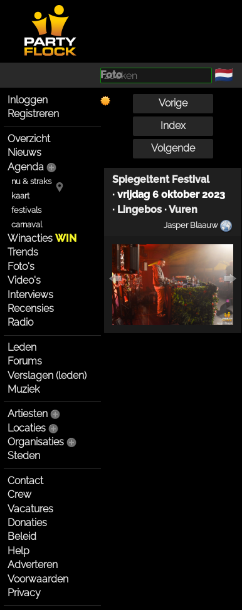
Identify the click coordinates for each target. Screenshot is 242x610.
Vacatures (30, 509)
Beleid (22, 536)
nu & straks (31, 181)
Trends (23, 252)
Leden (22, 347)
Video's (24, 280)
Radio (20, 322)
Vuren (183, 209)
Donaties (27, 523)
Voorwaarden (38, 579)
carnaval (26, 224)
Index (173, 126)
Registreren (33, 114)
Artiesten (28, 414)
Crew (19, 494)
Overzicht (29, 139)
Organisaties (36, 442)
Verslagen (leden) (47, 375)
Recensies (31, 308)
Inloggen (28, 100)
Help (18, 551)
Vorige (173, 103)
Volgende (173, 148)
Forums (25, 361)
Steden (24, 456)
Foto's (21, 266)
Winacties (42, 238)
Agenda (26, 167)
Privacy (24, 593)
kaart (20, 195)
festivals (26, 210)
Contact (25, 481)
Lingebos (139, 209)
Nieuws (24, 152)
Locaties (27, 428)
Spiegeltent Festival (160, 179)
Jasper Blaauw (191, 225)
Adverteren (33, 565)
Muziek (23, 389)
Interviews (30, 295)
